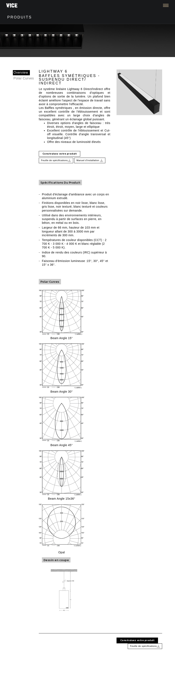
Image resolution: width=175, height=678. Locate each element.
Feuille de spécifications (56, 160)
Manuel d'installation (90, 160)
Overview (20, 72)
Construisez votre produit (60, 154)
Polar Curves (23, 78)
